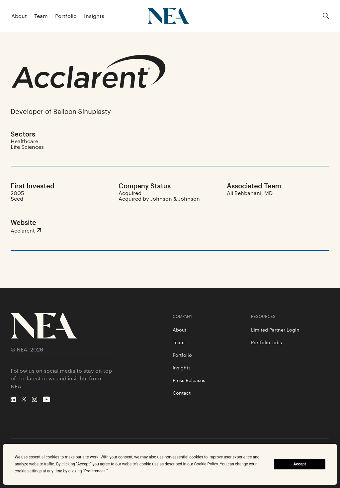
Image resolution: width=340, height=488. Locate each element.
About (19, 15)
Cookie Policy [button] (206, 464)
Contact (182, 392)
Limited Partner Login (275, 329)
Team (41, 15)
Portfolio (66, 15)
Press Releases (189, 380)
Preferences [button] (95, 471)
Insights (94, 15)
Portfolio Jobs (266, 342)
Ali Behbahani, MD (250, 192)
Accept (300, 464)
